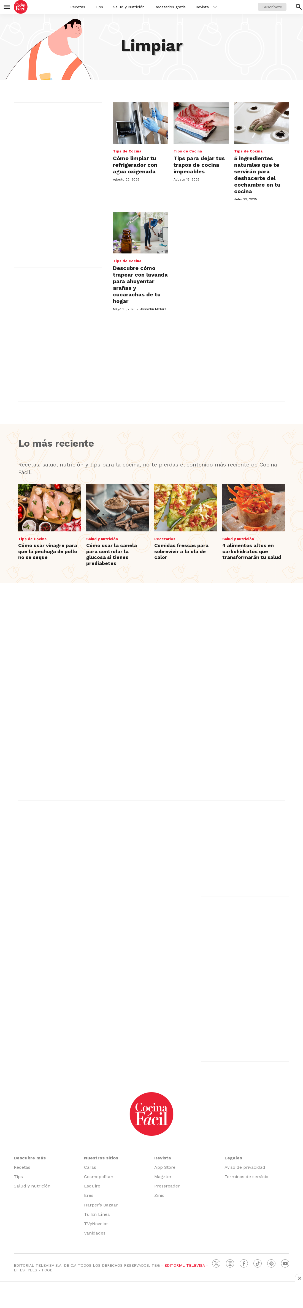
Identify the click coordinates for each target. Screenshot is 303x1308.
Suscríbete (272, 7)
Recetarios (164, 539)
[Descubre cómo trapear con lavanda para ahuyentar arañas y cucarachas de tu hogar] (140, 232)
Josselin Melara (153, 309)
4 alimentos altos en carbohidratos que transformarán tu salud (251, 551)
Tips (99, 7)
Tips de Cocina (127, 151)
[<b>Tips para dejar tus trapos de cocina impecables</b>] (201, 123)
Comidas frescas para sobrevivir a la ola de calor (181, 551)
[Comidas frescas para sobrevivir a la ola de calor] (185, 507)
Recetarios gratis (170, 7)
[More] (215, 7)
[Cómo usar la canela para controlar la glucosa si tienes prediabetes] (117, 507)
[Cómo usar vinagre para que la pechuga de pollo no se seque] (49, 507)
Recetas (77, 7)
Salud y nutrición (102, 539)
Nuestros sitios (101, 1157)
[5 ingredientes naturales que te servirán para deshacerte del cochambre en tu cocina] (261, 123)
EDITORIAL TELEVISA (184, 1265)
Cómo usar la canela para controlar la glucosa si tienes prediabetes (111, 554)
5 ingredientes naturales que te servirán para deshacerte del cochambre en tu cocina (257, 175)
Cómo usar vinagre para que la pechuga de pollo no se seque (47, 551)
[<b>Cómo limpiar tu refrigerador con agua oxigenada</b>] (140, 123)
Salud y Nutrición (129, 7)
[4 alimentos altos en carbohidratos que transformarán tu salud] (253, 507)
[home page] (21, 7)
